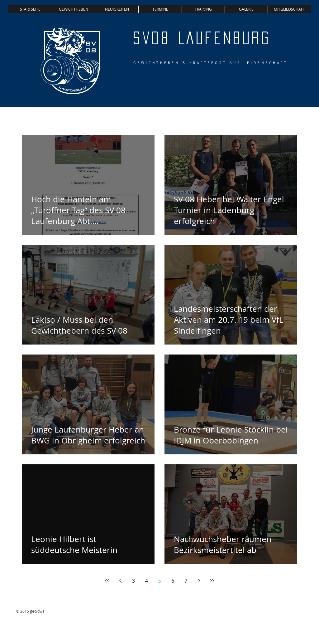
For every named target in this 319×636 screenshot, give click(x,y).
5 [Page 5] (159, 580)
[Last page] (211, 580)
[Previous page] (120, 580)
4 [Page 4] (146, 580)
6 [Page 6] (172, 580)
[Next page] (198, 580)
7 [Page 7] (185, 580)
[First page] (107, 580)
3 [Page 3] (133, 580)
